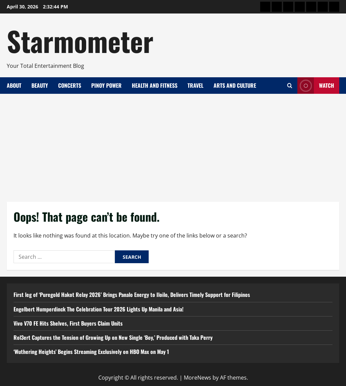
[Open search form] (289, 85)
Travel (195, 85)
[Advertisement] (173, 144)
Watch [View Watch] (315, 85)
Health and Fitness (154, 85)
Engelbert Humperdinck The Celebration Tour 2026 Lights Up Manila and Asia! (98, 309)
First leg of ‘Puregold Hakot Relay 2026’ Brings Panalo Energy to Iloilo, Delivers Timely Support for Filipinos (132, 295)
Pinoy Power (106, 85)
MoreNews (197, 377)
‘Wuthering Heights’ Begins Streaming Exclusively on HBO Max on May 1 (91, 352)
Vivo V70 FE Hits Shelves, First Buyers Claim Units (68, 323)
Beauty (39, 85)
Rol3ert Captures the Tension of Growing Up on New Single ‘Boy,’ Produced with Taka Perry (113, 337)
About (14, 85)
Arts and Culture (235, 85)
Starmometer (80, 40)
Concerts (69, 85)
